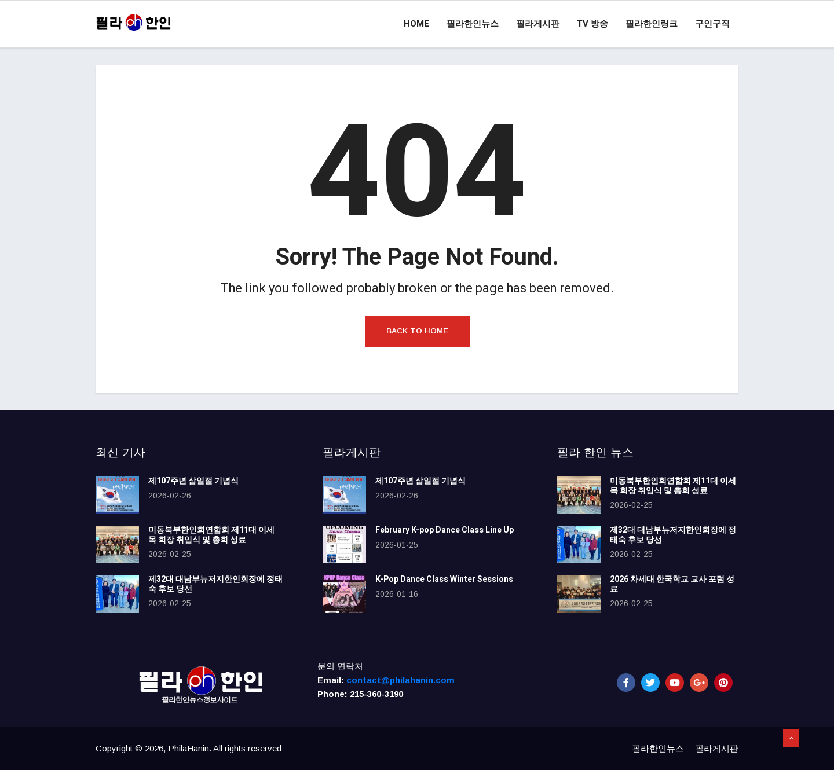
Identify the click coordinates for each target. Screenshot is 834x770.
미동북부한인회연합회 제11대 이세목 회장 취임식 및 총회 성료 (211, 535)
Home (416, 23)
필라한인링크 (652, 23)
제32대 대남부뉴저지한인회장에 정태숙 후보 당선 (215, 584)
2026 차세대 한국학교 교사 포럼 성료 (672, 584)
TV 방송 (592, 23)
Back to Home (417, 331)
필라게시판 (537, 23)
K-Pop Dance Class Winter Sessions (444, 579)
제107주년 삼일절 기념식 (193, 481)
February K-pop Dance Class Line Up (444, 530)
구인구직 (712, 23)
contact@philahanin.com (400, 680)
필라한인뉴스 (473, 23)
